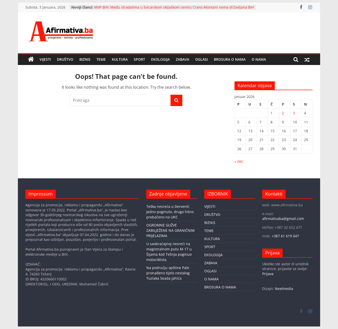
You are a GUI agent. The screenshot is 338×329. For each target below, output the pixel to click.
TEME (101, 59)
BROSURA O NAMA (230, 59)
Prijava (268, 273)
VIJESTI (45, 59)
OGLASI (201, 59)
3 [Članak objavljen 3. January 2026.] (294, 113)
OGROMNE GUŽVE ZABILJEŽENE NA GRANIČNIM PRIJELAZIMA (170, 230)
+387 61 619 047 (285, 236)
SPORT (139, 59)
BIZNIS (84, 59)
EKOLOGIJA (160, 59)
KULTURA (120, 59)
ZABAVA (182, 59)
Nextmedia (284, 288)
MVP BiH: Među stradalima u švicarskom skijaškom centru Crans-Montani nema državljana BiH (174, 7)
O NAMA (259, 59)
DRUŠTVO (65, 59)
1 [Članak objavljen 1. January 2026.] (272, 113)
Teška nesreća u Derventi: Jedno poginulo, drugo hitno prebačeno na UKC (170, 211)
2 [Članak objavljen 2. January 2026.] (283, 113)
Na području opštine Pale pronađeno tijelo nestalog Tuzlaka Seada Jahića (168, 273)
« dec (238, 161)
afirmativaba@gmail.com (283, 218)
